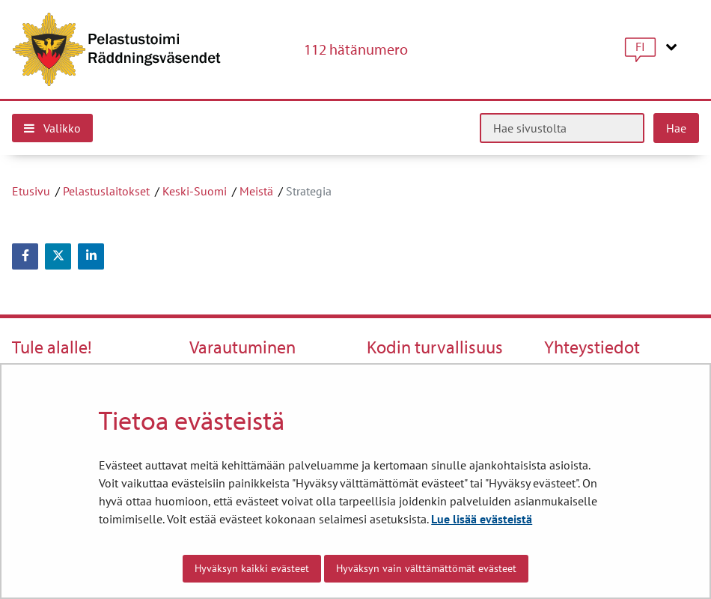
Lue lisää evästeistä (481, 518)
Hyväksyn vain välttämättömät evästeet (426, 568)
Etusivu (31, 190)
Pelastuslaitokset (106, 190)
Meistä (256, 190)
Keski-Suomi (194, 190)
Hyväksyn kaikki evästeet (252, 568)
